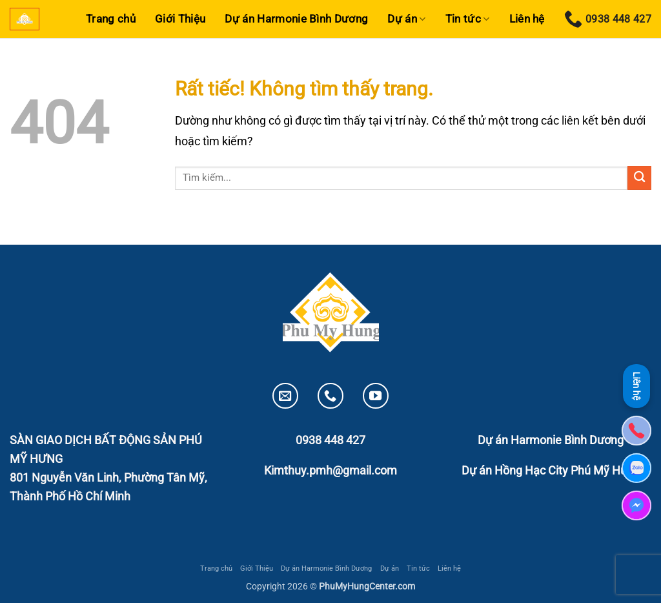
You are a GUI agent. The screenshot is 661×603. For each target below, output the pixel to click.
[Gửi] (639, 178)
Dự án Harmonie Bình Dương (296, 19)
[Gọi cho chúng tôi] (330, 396)
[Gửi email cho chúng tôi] (285, 396)
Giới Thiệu (180, 19)
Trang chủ (111, 19)
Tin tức (467, 19)
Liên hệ (527, 19)
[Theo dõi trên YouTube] (376, 396)
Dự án (406, 19)
